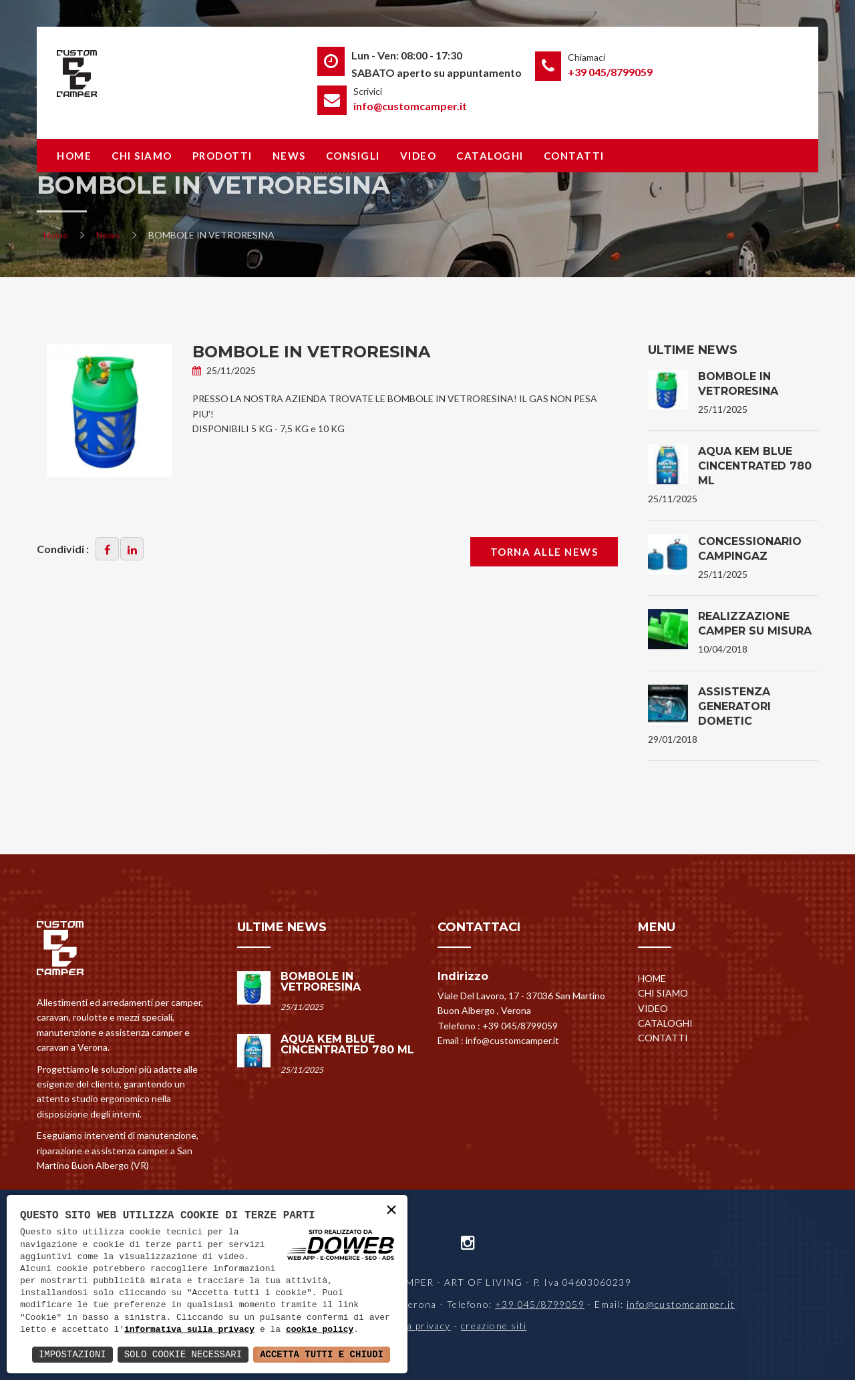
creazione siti (494, 1325)
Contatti (574, 156)
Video (418, 156)
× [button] (391, 1210)
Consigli (353, 156)
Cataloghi (490, 156)
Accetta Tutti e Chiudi (321, 1354)
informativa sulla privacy (189, 1330)
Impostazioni (72, 1354)
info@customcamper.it (410, 106)
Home (74, 156)
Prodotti (222, 156)
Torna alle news (544, 552)
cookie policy (319, 1330)
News (289, 156)
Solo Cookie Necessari (183, 1354)
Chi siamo (142, 156)
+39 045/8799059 (610, 71)
